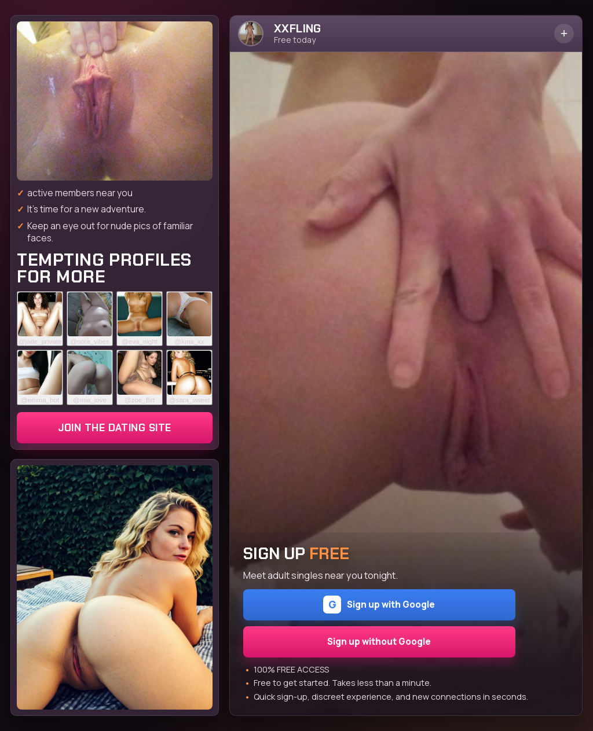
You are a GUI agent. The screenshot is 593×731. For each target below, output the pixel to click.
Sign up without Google (379, 642)
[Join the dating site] (115, 101)
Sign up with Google (379, 605)
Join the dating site (114, 427)
